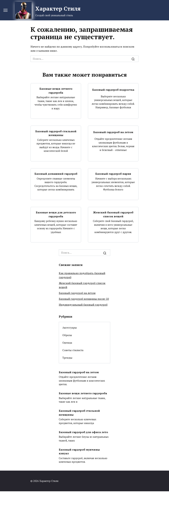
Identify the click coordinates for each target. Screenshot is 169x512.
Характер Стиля (58, 8)
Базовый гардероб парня (113, 174)
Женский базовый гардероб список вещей (113, 214)
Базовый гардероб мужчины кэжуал (79, 451)
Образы (67, 335)
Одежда (67, 342)
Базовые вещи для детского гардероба (56, 214)
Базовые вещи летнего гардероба (55, 90)
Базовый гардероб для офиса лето (83, 432)
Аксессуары (69, 327)
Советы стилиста (72, 350)
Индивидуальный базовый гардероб (83, 304)
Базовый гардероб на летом (113, 132)
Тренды (67, 357)
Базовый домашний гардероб (55, 174)
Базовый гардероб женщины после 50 (84, 299)
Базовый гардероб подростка (113, 90)
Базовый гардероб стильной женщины (55, 133)
